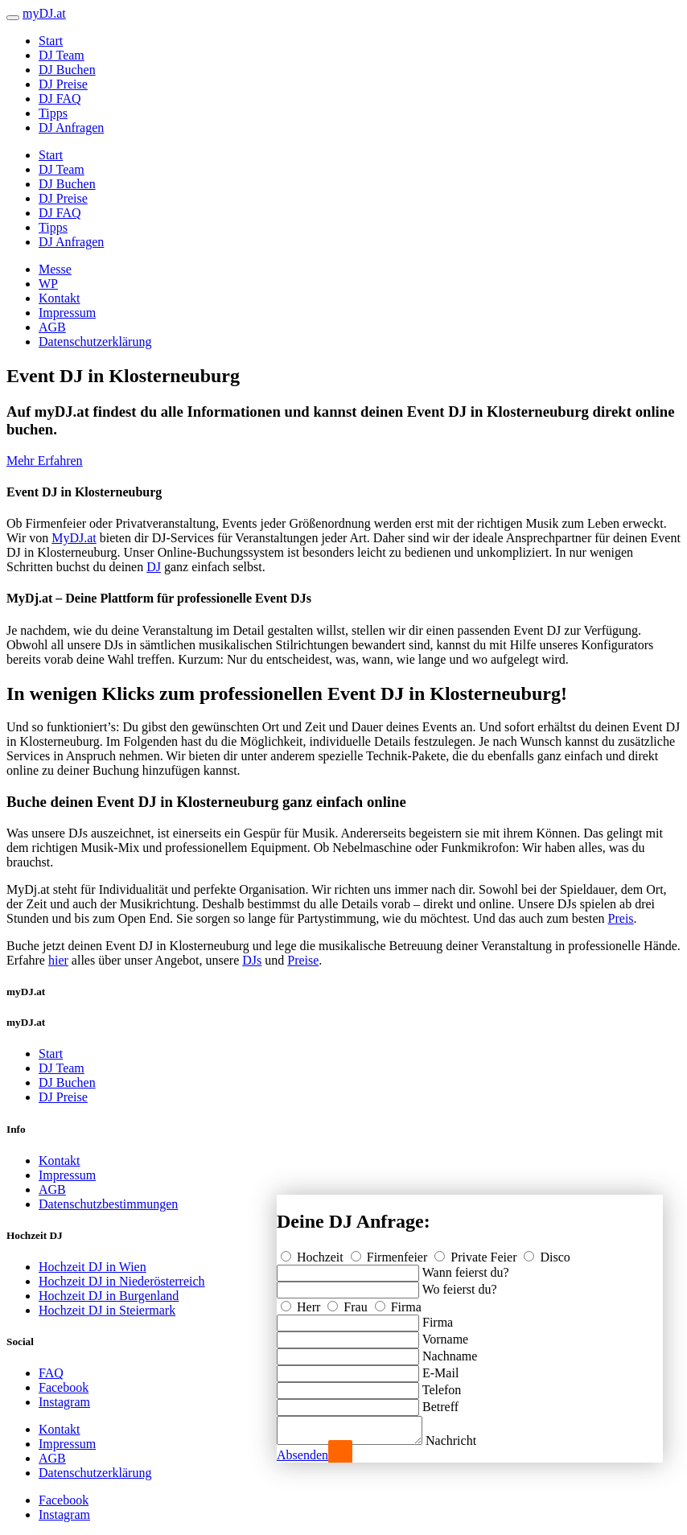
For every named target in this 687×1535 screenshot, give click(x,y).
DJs (251, 960)
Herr (302, 1302)
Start (51, 40)
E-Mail (440, 1368)
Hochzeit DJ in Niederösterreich (122, 1281)
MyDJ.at (74, 538)
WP (48, 283)
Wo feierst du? (459, 1284)
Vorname (445, 1334)
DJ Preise (63, 84)
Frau (348, 1302)
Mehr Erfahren (44, 460)
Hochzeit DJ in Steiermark (107, 1310)
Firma (398, 1302)
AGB (52, 327)
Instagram (64, 1402)
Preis (621, 918)
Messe (55, 269)
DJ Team (61, 55)
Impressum (67, 312)
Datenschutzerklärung (95, 341)
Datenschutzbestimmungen (108, 1204)
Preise (303, 960)
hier (58, 960)
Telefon (442, 1385)
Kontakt (59, 298)
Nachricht (467, 1440)
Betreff (440, 1402)
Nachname (449, 1351)
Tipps (53, 113)
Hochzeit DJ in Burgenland (109, 1295)
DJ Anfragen (71, 127)
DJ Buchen (67, 69)
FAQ (51, 1373)
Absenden (302, 1455)
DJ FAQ (60, 98)
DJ (153, 567)
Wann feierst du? (465, 1267)
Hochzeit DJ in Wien (92, 1267)
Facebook (63, 1387)
